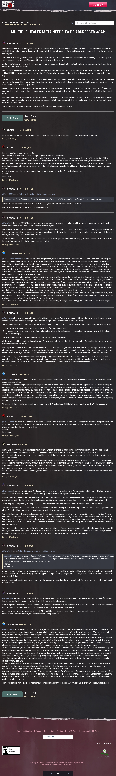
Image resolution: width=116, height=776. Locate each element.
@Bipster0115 (7, 194)
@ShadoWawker (8, 259)
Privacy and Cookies (24, 731)
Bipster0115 (11, 130)
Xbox (105, 753)
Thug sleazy (12, 254)
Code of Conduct (57, 731)
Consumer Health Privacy (90, 731)
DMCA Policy (72, 731)
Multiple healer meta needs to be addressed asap (37, 194)
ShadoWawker (12, 43)
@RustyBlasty (7, 223)
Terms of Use (41, 731)
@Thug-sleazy (7, 318)
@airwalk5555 (7, 598)
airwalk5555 (12, 445)
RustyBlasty (12, 148)
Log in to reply (12, 118)
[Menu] (111, 5)
